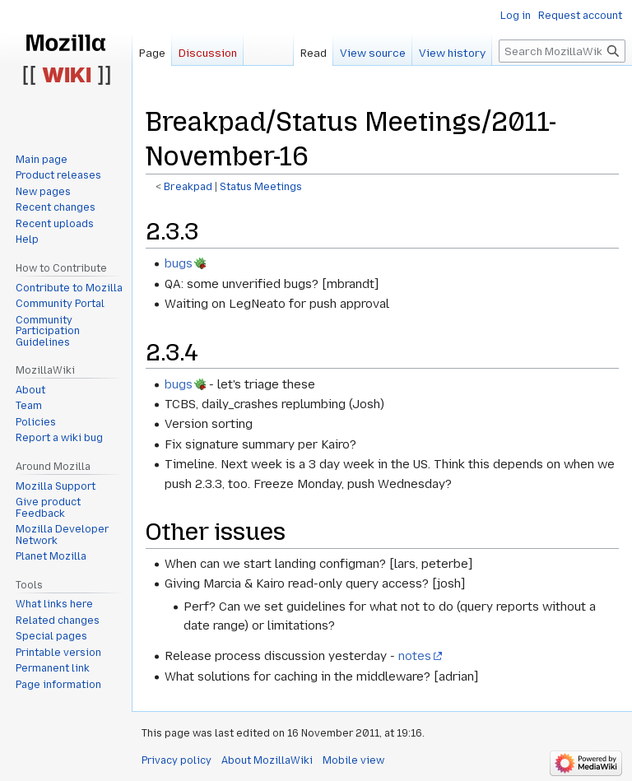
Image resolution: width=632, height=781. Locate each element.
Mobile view (353, 760)
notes (414, 656)
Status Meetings (261, 187)
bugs (179, 263)
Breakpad (188, 187)
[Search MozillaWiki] (562, 51)
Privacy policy (176, 760)
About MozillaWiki (267, 760)
